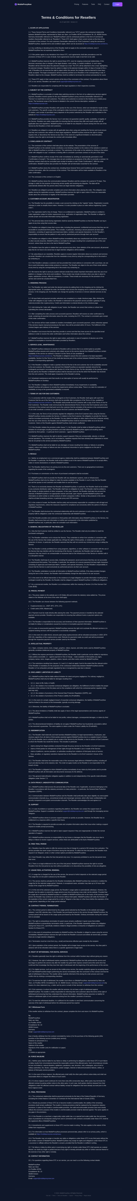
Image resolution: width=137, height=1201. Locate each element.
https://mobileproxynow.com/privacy (49, 1134)
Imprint (71, 1195)
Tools (93, 4)
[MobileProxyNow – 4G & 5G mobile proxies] (23, 4)
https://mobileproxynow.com (37, 103)
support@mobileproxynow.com (70, 81)
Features (85, 4)
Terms (54, 1195)
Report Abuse (87, 1195)
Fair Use (48, 1195)
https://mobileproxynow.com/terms (96, 44)
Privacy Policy (78, 1195)
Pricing (76, 4)
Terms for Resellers (62, 1195)
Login (117, 4)
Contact (106, 4)
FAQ (99, 4)
